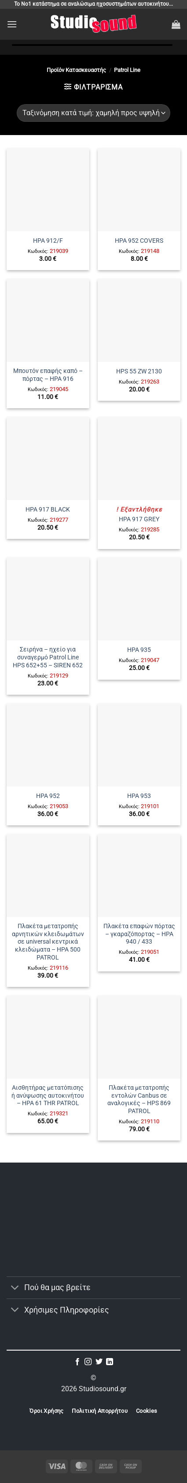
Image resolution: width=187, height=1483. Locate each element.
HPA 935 (139, 649)
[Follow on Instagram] (88, 1362)
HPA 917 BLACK (48, 509)
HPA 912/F (48, 240)
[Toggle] (15, 1288)
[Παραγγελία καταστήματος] (93, 113)
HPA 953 (139, 795)
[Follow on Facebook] (77, 1362)
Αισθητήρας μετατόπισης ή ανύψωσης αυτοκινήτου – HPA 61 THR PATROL (47, 1095)
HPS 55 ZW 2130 (139, 371)
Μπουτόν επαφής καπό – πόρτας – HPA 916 (48, 374)
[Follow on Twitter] (99, 1362)
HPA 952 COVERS (139, 240)
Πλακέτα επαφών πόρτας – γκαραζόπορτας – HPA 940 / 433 (139, 933)
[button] (12, 24)
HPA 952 (48, 795)
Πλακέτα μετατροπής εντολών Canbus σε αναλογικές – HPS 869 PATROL (139, 1099)
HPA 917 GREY (139, 519)
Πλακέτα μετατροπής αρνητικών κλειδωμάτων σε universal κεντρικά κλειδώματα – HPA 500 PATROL (48, 941)
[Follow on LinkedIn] (109, 1362)
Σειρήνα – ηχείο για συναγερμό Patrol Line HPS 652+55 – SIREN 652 (48, 657)
